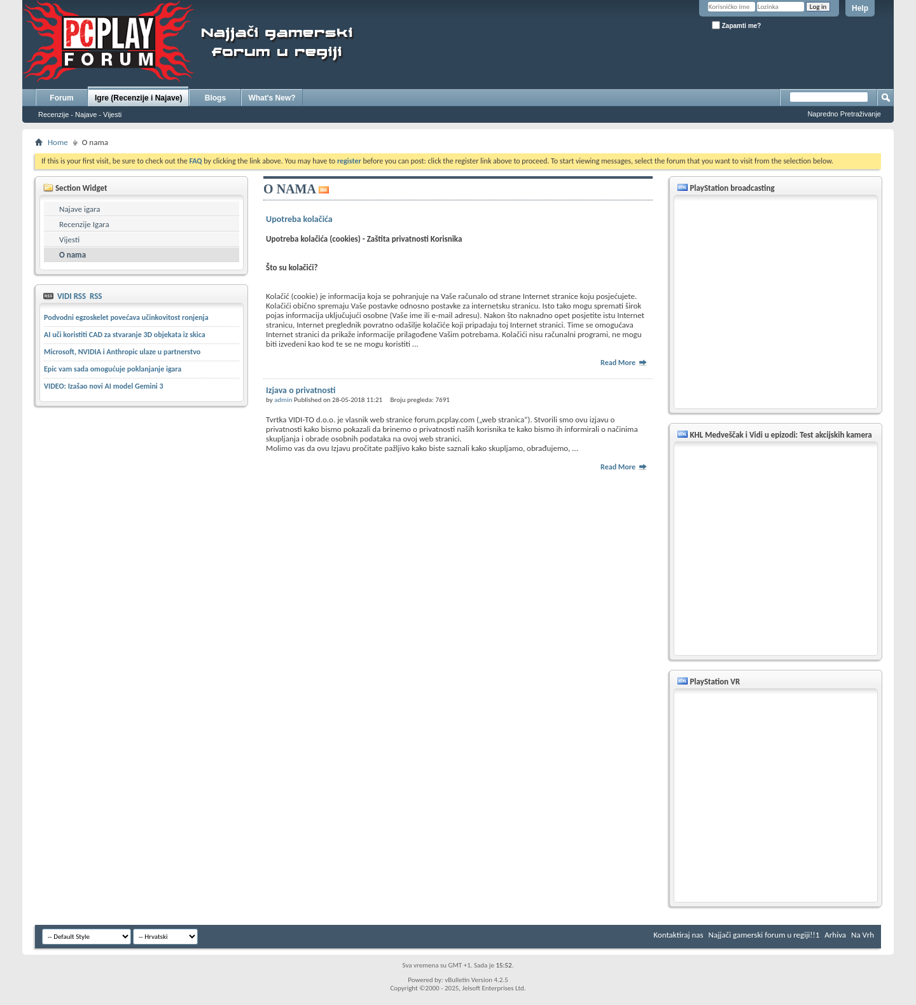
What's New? (271, 98)
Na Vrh (862, 934)
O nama (72, 255)
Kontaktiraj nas (678, 934)
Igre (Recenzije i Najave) (138, 98)
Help (860, 8)
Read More (624, 362)
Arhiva (835, 934)
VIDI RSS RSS (78, 296)
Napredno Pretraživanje (844, 114)
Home (58, 142)
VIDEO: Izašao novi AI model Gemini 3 (103, 386)
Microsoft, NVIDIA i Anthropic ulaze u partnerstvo (122, 351)
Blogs (215, 98)
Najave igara (79, 209)
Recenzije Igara (84, 224)
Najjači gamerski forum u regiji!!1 (764, 934)
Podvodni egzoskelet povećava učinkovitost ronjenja (126, 317)
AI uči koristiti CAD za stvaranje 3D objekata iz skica (124, 334)
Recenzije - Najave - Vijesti (79, 114)
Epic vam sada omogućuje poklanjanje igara (112, 368)
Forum (61, 98)
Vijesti (69, 239)
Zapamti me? (736, 25)
